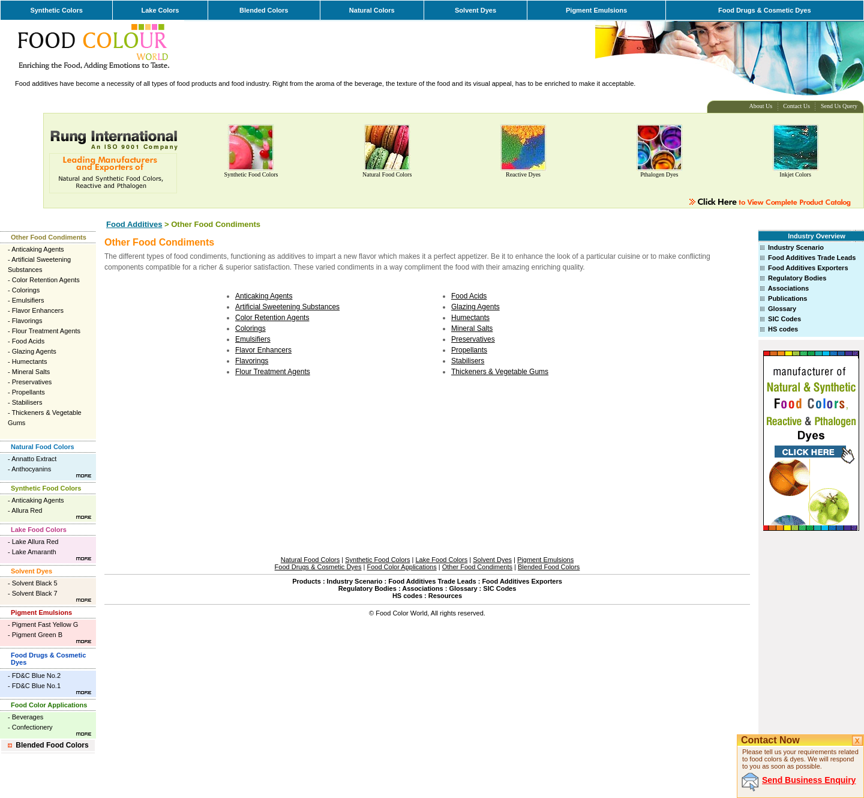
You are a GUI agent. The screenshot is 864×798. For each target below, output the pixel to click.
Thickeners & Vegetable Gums (499, 371)
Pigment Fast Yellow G (45, 624)
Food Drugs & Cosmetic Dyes (764, 10)
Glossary (782, 308)
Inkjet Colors (795, 174)
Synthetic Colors (56, 10)
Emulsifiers (28, 300)
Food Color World (401, 613)
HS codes (783, 329)
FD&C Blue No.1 (36, 685)
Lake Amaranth (34, 551)
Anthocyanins (31, 469)
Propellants (28, 392)
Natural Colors (372, 10)
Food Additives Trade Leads (812, 257)
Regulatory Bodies (797, 278)
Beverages (28, 717)
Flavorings (27, 320)
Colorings (26, 290)
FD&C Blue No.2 (36, 675)
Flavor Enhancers (38, 310)
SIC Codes (784, 318)
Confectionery (32, 727)
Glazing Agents (34, 351)
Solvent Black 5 (35, 583)
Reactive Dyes (523, 174)
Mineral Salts (31, 371)
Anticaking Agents (37, 249)
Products (306, 581)
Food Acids (28, 341)
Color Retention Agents (46, 279)
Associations (788, 288)
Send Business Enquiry (809, 780)
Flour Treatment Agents (46, 330)
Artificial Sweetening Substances (287, 307)
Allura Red (26, 510)
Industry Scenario (796, 247)
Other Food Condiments (48, 237)
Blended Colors (263, 10)
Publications (787, 298)
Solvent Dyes (475, 10)
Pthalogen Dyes (659, 174)
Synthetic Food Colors (251, 174)
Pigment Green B (37, 634)
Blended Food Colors (52, 745)
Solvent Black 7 (35, 593)
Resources (445, 595)
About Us (761, 106)
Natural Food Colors (387, 174)
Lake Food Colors (39, 529)
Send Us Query (839, 106)
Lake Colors (160, 10)
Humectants (29, 361)
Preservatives (32, 381)
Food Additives (134, 224)
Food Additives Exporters (808, 267)
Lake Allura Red (35, 541)
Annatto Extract (33, 458)
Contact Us (796, 106)
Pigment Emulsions (596, 10)
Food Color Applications (49, 705)
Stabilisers (27, 402)
